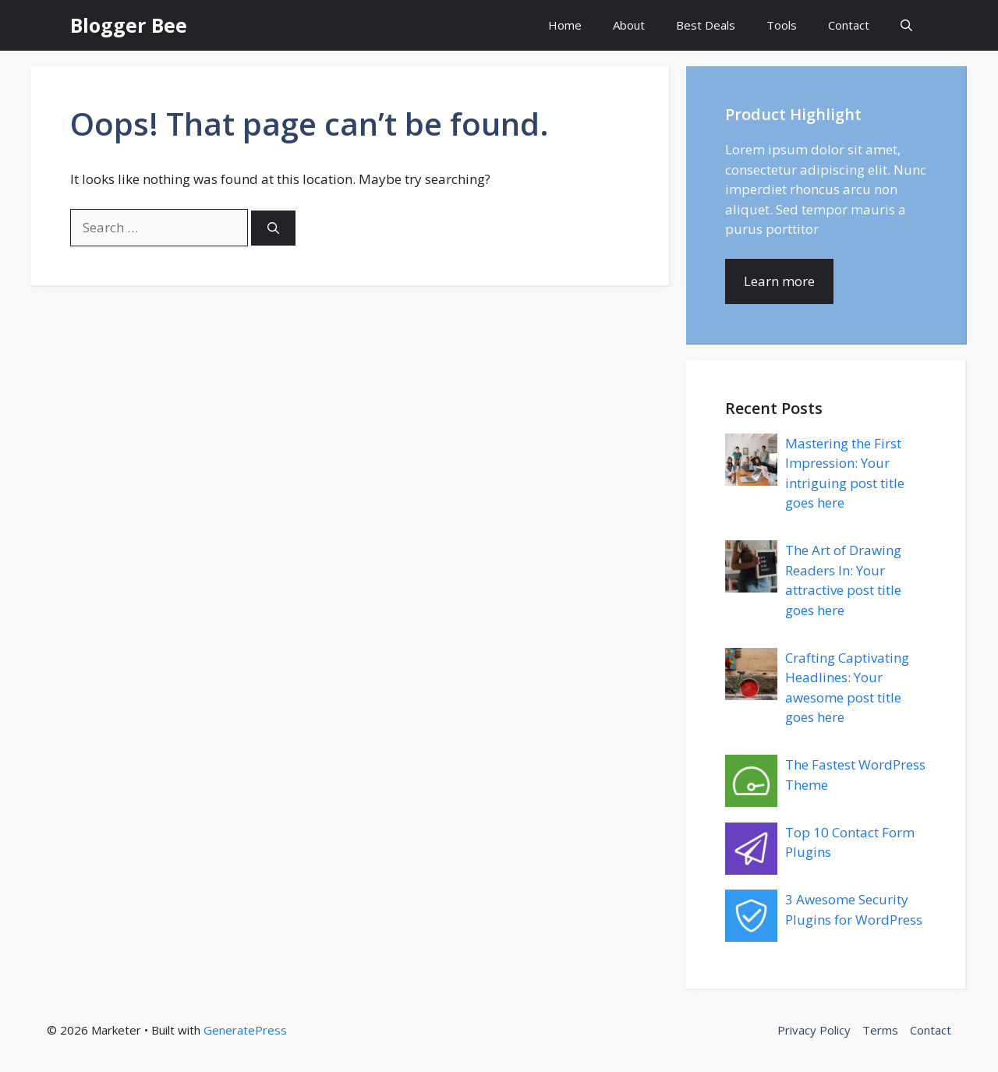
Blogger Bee (128, 25)
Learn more (779, 281)
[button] (906, 25)
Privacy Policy (814, 1030)
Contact (848, 25)
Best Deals (705, 25)
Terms (880, 1030)
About (629, 25)
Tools (781, 25)
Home (565, 25)
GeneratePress (245, 1030)
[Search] (273, 228)
